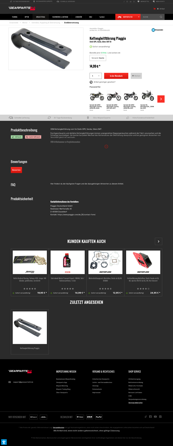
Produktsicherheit (22, 199)
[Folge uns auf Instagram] (134, 1)
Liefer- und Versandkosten (102, 382)
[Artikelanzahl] (96, 76)
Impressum (96, 392)
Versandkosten (58, 427)
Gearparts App (61, 382)
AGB (130, 396)
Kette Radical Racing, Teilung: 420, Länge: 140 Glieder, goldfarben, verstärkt (29, 279)
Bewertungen (19, 162)
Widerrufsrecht (134, 389)
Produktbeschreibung (24, 130)
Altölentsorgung (134, 379)
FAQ (13, 185)
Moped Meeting (62, 386)
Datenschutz (97, 389)
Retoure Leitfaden (135, 392)
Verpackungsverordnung (137, 399)
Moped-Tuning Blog (63, 389)
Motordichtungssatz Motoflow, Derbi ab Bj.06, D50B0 (105, 279)
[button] (4, 442)
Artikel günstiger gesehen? (102, 82)
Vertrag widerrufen (135, 403)
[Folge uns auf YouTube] (130, 1)
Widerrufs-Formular (135, 386)
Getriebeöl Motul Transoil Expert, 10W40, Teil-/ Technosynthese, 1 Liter (67, 279)
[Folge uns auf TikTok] (124, 1)
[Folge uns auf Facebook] (127, 1)
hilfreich (16, 137)
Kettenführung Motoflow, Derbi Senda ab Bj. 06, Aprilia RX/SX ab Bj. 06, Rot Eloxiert (143, 279)
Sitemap (95, 386)
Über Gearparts (62, 392)
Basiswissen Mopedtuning (65, 379)
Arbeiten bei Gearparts (100, 379)
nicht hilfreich (33, 137)
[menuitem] (19, 1)
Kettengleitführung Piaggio (29, 348)
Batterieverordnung (135, 382)
